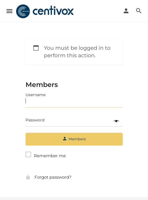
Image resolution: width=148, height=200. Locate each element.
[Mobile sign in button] (126, 10)
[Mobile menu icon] (9, 11)
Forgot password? (49, 177)
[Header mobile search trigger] (138, 10)
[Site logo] (45, 11)
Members (42, 85)
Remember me (50, 155)
